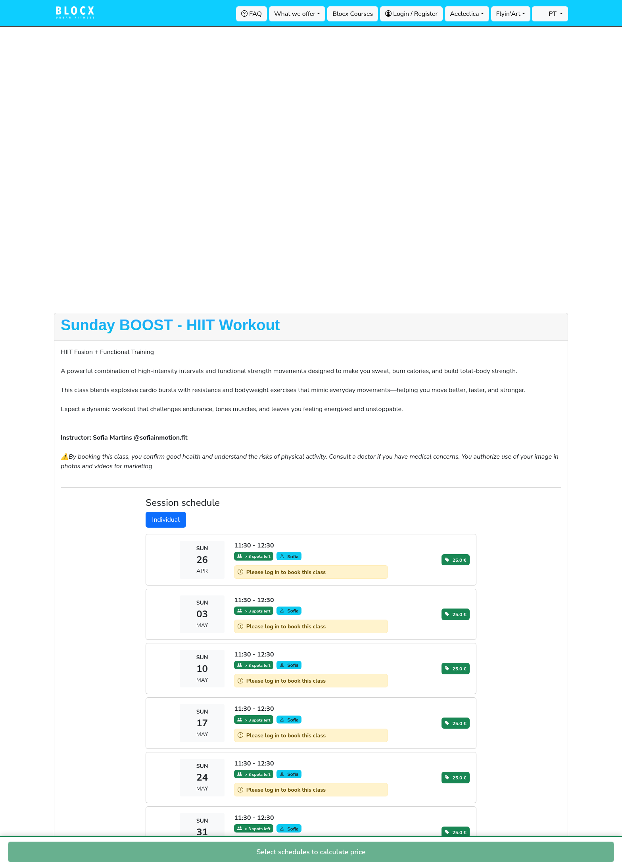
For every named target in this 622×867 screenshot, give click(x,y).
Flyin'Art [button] (508, 14)
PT (547, 14)
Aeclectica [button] (464, 14)
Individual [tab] (166, 519)
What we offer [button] (294, 14)
